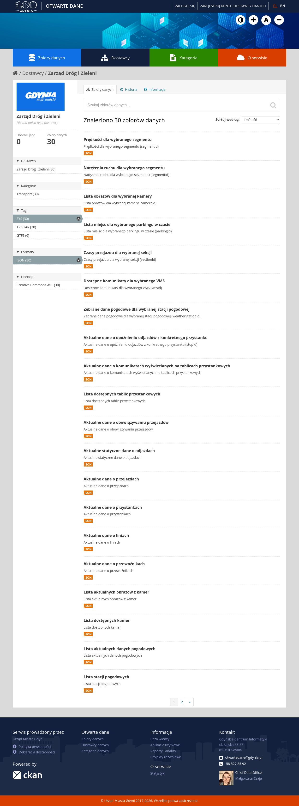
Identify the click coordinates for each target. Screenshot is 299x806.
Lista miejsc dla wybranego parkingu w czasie (127, 224)
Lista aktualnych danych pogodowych (120, 648)
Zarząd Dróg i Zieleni (72, 73)
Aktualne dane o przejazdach (111, 479)
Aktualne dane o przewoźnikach (114, 563)
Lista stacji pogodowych (106, 676)
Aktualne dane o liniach (106, 535)
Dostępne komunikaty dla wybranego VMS (124, 281)
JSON (88, 153)
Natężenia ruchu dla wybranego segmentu (124, 167)
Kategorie (183, 57)
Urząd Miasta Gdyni (28, 739)
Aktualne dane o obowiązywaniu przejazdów (126, 422)
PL (275, 6)
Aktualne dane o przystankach (113, 507)
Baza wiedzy (159, 739)
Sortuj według (227, 119)
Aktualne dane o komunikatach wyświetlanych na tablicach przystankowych (157, 366)
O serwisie (252, 57)
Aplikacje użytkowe (165, 745)
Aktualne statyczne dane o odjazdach (119, 450)
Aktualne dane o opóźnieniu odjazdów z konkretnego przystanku (146, 337)
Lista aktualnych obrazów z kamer (116, 592)
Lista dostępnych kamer (107, 620)
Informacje (155, 89)
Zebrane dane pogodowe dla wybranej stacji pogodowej (137, 309)
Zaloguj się (185, 6)
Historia (128, 89)
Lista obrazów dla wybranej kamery (118, 196)
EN (282, 6)
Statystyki (157, 773)
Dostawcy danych (95, 745)
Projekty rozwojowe (165, 757)
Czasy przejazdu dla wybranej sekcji (118, 252)
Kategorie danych (95, 751)
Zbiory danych (47, 57)
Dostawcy (115, 57)
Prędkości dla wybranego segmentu (118, 139)
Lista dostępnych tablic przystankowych (122, 394)
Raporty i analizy (163, 751)
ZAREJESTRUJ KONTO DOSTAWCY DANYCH (233, 6)
